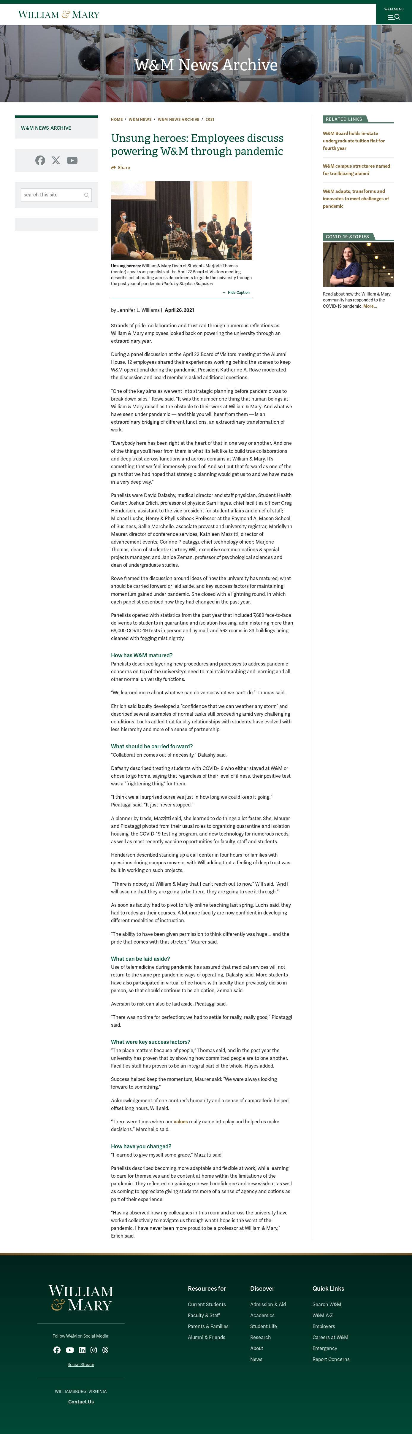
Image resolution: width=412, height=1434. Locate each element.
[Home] (59, 14)
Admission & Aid (268, 1305)
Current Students (207, 1305)
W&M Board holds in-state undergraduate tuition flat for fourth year (354, 141)
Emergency (325, 1349)
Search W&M (327, 1305)
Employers (324, 1327)
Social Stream (81, 1363)
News (256, 1359)
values (181, 1122)
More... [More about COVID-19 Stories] (370, 306)
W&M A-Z (323, 1316)
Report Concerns (331, 1359)
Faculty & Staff (204, 1316)
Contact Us (81, 1400)
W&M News (140, 119)
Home (117, 119)
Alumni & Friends (206, 1338)
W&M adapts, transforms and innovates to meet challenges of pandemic (356, 198)
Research (260, 1338)
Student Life (263, 1327)
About (256, 1349)
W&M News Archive (206, 65)
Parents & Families (208, 1327)
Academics (262, 1316)
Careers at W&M (330, 1338)
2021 (210, 119)
